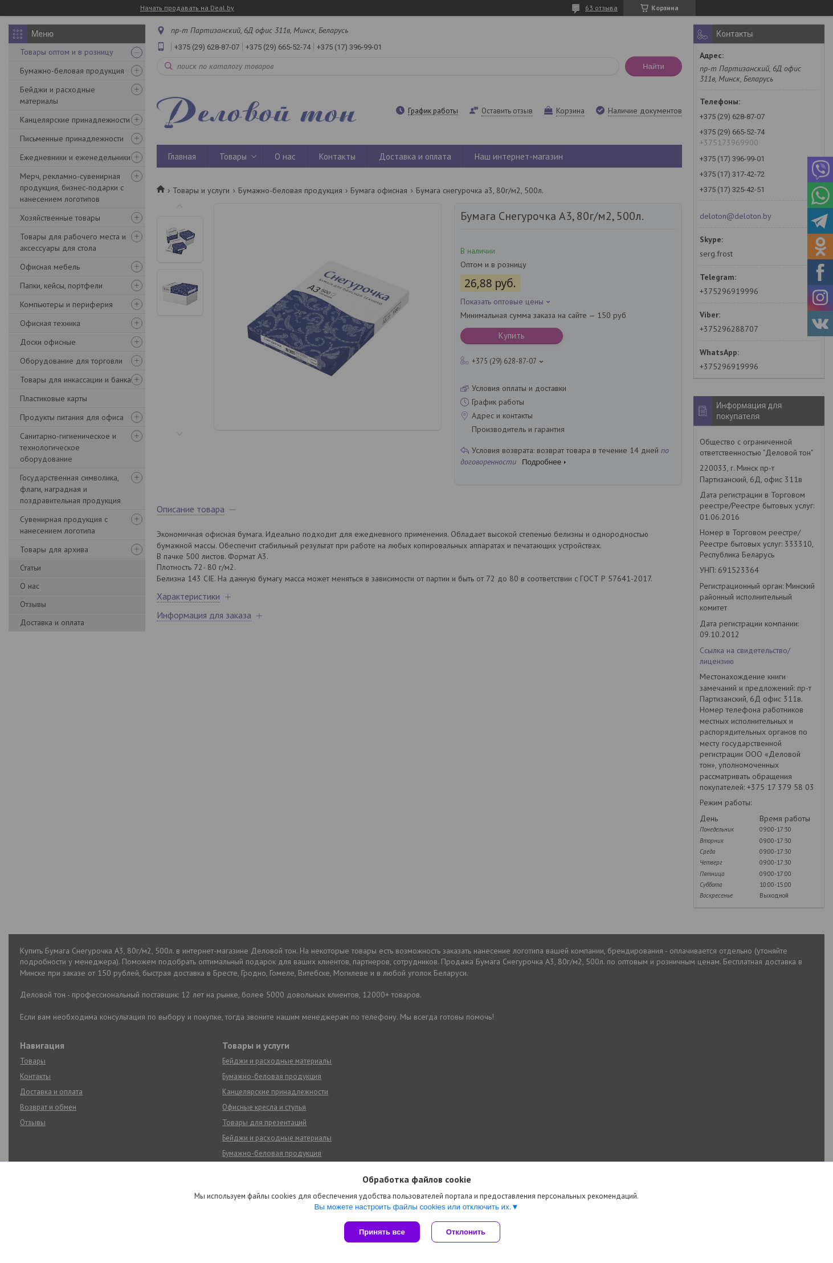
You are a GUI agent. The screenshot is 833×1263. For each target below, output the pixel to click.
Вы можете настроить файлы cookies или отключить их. (412, 1207)
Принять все (382, 1232)
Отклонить (465, 1232)
